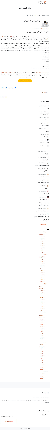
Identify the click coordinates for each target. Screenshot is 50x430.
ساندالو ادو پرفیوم (45, 171)
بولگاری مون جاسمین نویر (32, 21)
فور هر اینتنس (45, 194)
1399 (45, 371)
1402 (45, 284)
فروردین (41, 234)
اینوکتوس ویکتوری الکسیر (43, 142)
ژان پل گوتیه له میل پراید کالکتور (41, 216)
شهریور (41, 246)
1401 (45, 313)
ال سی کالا (36, 15)
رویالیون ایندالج (45, 125)
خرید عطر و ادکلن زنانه (41, 73)
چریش (47, 131)
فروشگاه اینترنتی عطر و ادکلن (8, 73)
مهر (42, 248)
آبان (42, 250)
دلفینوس (47, 188)
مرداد (42, 243)
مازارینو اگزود (46, 154)
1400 (45, 342)
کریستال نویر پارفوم (44, 199)
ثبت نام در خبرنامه (9, 421)
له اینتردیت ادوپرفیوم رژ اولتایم (42, 165)
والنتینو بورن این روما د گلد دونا (42, 211)
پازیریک (47, 120)
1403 (45, 255)
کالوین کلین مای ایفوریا (44, 205)
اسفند (41, 282)
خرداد (41, 239)
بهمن (42, 279)
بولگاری (10, 37)
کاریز (48, 148)
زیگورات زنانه (46, 137)
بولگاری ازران (46, 159)
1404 (45, 232)
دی (42, 277)
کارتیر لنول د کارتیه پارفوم (43, 182)
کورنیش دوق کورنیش (44, 114)
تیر (42, 241)
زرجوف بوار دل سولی (44, 177)
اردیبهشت (41, 237)
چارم (48, 108)
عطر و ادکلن (43, 224)
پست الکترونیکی (25, 416)
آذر (42, 252)
